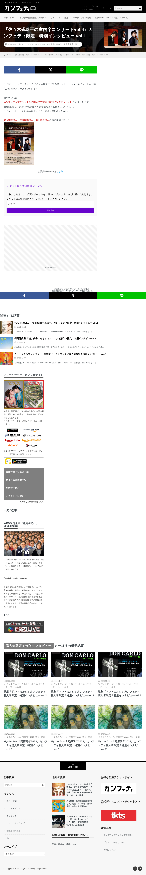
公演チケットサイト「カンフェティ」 (112, 17)
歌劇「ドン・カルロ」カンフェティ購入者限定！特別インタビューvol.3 (72, 693)
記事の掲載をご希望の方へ (64, 844)
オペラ (34, 684)
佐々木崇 (51, 44)
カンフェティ (28, 44)
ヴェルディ (11, 684)
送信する (50, 210)
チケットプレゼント (16, 496)
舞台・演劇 (40, 737)
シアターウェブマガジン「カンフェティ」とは (90, 8)
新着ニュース (10, 17)
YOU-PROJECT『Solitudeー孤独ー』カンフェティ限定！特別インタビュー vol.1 (56, 323)
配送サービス (13, 488)
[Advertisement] (50, 244)
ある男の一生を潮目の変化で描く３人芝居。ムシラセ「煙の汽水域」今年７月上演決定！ (79, 803)
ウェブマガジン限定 (59, 17)
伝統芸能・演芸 (14, 831)
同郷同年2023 (28, 737)
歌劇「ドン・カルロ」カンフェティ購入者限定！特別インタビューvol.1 (119, 693)
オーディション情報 (82, 17)
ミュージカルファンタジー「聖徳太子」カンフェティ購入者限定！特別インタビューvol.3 (60, 354)
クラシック (40, 44)
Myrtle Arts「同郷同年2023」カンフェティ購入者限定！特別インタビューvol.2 (120, 745)
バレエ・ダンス (14, 808)
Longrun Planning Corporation (33, 868)
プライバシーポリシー (114, 842)
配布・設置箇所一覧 (16, 480)
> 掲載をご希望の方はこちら (32, 502)
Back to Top (73, 767)
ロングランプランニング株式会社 (119, 835)
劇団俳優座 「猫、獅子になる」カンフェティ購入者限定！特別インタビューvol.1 (56, 338)
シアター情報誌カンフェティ (33, 17)
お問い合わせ (110, 850)
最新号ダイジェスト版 (17, 472)
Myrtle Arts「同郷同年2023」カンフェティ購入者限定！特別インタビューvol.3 (25, 745)
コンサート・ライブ (16, 823)
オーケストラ (24, 684)
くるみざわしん (13, 737)
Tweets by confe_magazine (16, 578)
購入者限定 (69, 44)
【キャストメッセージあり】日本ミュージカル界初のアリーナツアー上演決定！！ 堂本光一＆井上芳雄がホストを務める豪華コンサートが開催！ (79, 789)
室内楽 (59, 44)
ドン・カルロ (15, 687)
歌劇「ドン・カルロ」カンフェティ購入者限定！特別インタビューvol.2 (25, 693)
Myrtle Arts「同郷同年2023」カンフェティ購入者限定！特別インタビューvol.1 (73, 745)
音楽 (77, 44)
